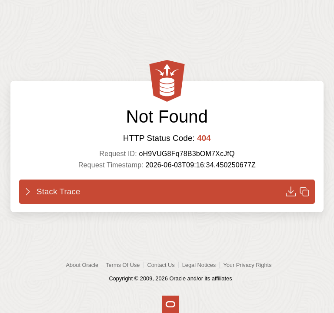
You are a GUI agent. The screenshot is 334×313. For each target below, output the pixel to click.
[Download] (290, 192)
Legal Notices (199, 265)
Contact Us (160, 265)
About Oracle (82, 265)
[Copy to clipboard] (304, 192)
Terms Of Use (123, 265)
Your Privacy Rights (247, 265)
